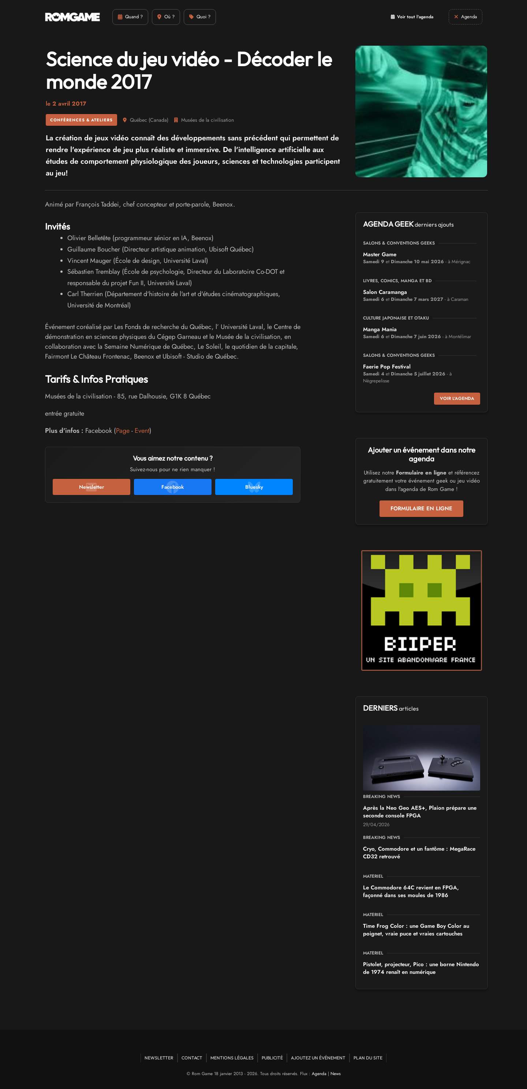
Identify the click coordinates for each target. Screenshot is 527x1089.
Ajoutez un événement (318, 1057)
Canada (158, 120)
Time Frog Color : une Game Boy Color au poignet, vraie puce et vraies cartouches (416, 930)
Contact (192, 1057)
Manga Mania (380, 329)
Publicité (272, 1057)
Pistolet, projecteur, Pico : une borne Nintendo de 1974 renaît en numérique (421, 968)
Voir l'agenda (457, 398)
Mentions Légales (232, 1057)
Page (123, 430)
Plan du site (368, 1057)
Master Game (379, 254)
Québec (138, 120)
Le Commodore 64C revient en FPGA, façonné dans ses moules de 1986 (411, 891)
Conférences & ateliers (81, 120)
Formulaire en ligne (421, 508)
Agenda (319, 1073)
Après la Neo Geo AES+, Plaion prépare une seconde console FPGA (419, 812)
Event (142, 430)
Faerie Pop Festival (387, 367)
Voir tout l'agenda (412, 17)
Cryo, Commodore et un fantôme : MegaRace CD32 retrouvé (419, 853)
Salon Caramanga (385, 292)
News (335, 1073)
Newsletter (159, 1057)
